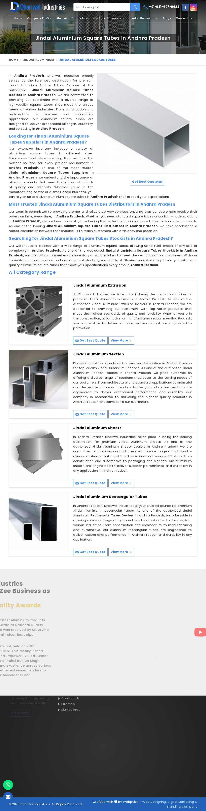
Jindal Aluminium (144, 18)
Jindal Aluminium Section (98, 354)
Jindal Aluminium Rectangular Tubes (110, 496)
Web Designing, (154, 802)
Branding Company (182, 806)
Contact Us (184, 18)
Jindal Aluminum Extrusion (100, 285)
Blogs (167, 18)
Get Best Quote (90, 340)
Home (18, 18)
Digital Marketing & (182, 802)
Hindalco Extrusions (109, 18)
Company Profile (39, 18)
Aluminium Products (72, 18)
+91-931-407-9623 (161, 7)
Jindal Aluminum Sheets (97, 427)
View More (121, 340)
